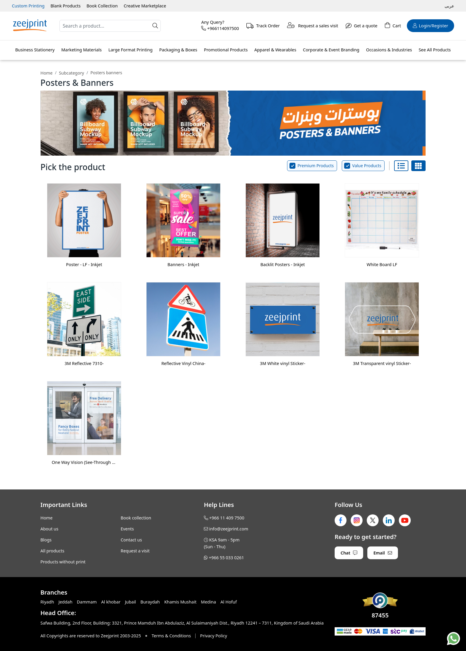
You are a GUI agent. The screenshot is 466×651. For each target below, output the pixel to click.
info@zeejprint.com (228, 529)
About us (49, 529)
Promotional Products (226, 50)
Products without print (63, 562)
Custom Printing (28, 6)
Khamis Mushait (180, 602)
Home (46, 73)
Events (127, 529)
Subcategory (71, 73)
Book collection (136, 518)
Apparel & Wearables (275, 50)
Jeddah (66, 602)
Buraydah (150, 602)
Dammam (87, 602)
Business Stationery (34, 50)
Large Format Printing (130, 50)
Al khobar (111, 602)
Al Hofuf (229, 602)
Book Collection (102, 6)
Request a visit (135, 551)
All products (52, 551)
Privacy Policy (213, 636)
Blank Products (66, 6)
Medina (208, 602)
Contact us (131, 540)
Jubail (130, 602)
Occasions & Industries (389, 50)
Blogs (46, 540)
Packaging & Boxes (178, 50)
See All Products (435, 50)
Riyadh (47, 602)
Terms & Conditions (171, 636)
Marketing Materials (81, 50)
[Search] (110, 26)
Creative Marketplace (145, 6)
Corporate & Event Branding (331, 50)
